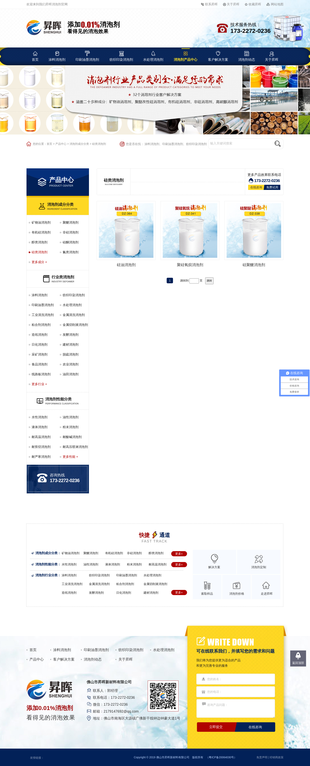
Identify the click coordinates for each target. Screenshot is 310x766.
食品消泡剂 (39, 364)
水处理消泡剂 (153, 60)
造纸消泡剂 (39, 334)
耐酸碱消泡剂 (72, 437)
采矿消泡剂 (39, 354)
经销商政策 (277, 757)
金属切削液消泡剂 (75, 324)
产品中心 (60, 143)
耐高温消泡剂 (41, 437)
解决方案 (214, 567)
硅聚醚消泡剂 (254, 265)
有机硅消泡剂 (41, 232)
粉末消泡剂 (70, 427)
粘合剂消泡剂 (41, 324)
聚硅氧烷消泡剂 (190, 265)
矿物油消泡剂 (41, 222)
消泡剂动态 (246, 60)
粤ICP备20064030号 (221, 757)
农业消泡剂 (70, 364)
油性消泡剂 (70, 417)
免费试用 (272, 187)
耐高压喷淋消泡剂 (75, 446)
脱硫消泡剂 (70, 354)
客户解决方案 (218, 60)
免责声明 (261, 757)
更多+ (179, 553)
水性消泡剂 (39, 417)
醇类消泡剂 (39, 242)
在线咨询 (256, 187)
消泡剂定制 (258, 567)
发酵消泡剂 (70, 334)
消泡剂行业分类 (46, 575)
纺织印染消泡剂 (121, 60)
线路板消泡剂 (41, 374)
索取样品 (207, 593)
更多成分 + (39, 262)
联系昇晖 (211, 4)
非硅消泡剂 (70, 232)
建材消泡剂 (70, 344)
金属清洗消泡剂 (74, 315)
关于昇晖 (233, 4)
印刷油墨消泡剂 (87, 60)
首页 (35, 60)
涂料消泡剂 (57, 60)
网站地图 (277, 4)
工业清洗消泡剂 (43, 315)
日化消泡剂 (39, 344)
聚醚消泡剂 (70, 222)
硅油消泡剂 (126, 265)
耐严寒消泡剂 (41, 456)
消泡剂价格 (236, 593)
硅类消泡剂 (99, 143)
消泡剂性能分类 (46, 564)
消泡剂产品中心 (185, 60)
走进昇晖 (267, 593)
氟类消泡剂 (70, 252)
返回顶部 (298, 663)
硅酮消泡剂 (70, 242)
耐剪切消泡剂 (41, 446)
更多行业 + (39, 384)
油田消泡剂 (70, 374)
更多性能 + (70, 456)
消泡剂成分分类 (79, 143)
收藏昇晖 (255, 4)
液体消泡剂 (39, 427)
